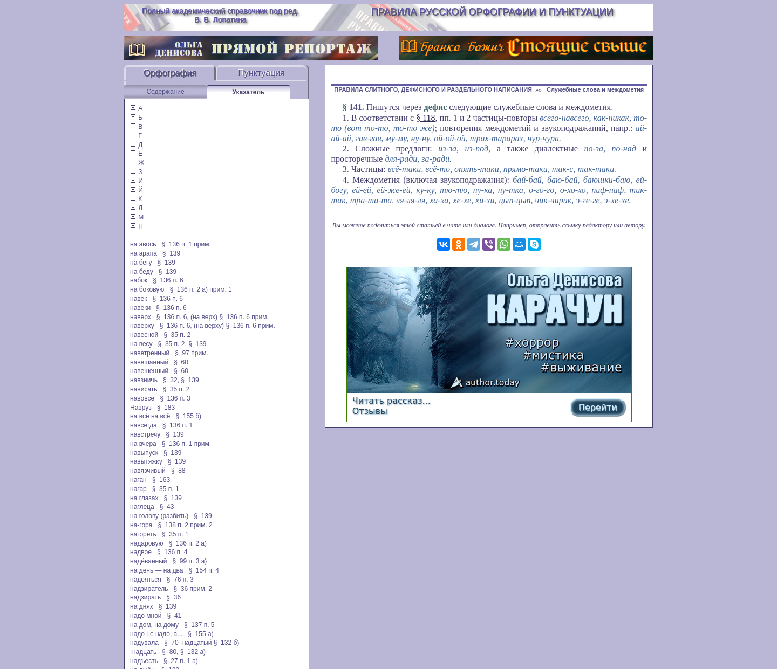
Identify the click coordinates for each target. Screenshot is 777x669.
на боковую (147, 289)
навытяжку (146, 461)
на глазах (144, 498)
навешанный (149, 362)
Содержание (165, 91)
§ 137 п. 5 (199, 625)
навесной (144, 335)
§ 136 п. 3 (175, 398)
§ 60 (181, 362)
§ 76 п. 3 (180, 579)
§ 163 (161, 480)
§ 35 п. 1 (165, 489)
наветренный (149, 353)
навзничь (144, 380)
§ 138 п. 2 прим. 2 (185, 525)
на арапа (143, 253)
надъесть (144, 661)
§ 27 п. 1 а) (180, 661)
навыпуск (144, 453)
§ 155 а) (200, 634)
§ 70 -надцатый (188, 642)
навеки (140, 308)
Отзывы (369, 411)
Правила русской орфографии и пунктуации (492, 11)
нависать (144, 389)
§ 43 (167, 507)
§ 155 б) (188, 416)
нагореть (143, 534)
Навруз (141, 407)
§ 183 (166, 407)
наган (138, 480)
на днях (141, 606)
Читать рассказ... (391, 401)
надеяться (145, 579)
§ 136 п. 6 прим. (243, 317)
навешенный (149, 371)
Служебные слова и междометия (595, 89)
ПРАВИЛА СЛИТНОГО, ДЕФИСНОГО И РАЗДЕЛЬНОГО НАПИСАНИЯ (433, 89)
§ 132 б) (227, 642)
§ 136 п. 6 (168, 280)
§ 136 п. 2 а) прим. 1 (200, 289)
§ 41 (174, 615)
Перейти (597, 407)
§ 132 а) (193, 652)
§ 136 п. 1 (177, 425)
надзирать (145, 597)
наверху (142, 325)
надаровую (146, 543)
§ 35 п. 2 (176, 335)
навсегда (143, 425)
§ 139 (171, 253)
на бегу (141, 262)
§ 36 (173, 597)
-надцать (143, 652)
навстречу (145, 434)
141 (355, 107)
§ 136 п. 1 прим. (186, 244)
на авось (143, 244)
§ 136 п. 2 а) (187, 543)
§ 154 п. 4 (203, 570)
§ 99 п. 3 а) (190, 561)
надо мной (146, 615)
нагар (138, 489)
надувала (144, 642)
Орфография (170, 73)
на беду (141, 271)
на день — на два (156, 570)
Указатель (249, 92)
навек (138, 298)
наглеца (142, 507)
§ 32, (171, 380)
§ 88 (178, 470)
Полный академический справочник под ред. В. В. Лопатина (220, 15)
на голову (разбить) (159, 516)
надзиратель (149, 588)
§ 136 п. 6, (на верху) (192, 325)
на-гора (141, 525)
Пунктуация (261, 73)
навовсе (142, 398)
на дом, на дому (154, 625)
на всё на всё (150, 416)
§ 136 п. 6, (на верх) (186, 317)
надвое (141, 552)
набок (138, 280)
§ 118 (425, 117)
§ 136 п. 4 (172, 552)
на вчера (143, 443)
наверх (140, 317)
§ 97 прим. (191, 353)
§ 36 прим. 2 (193, 588)
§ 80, (170, 652)
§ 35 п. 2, (172, 344)
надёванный (148, 561)
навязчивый (148, 470)
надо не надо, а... (156, 634)
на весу (141, 344)
